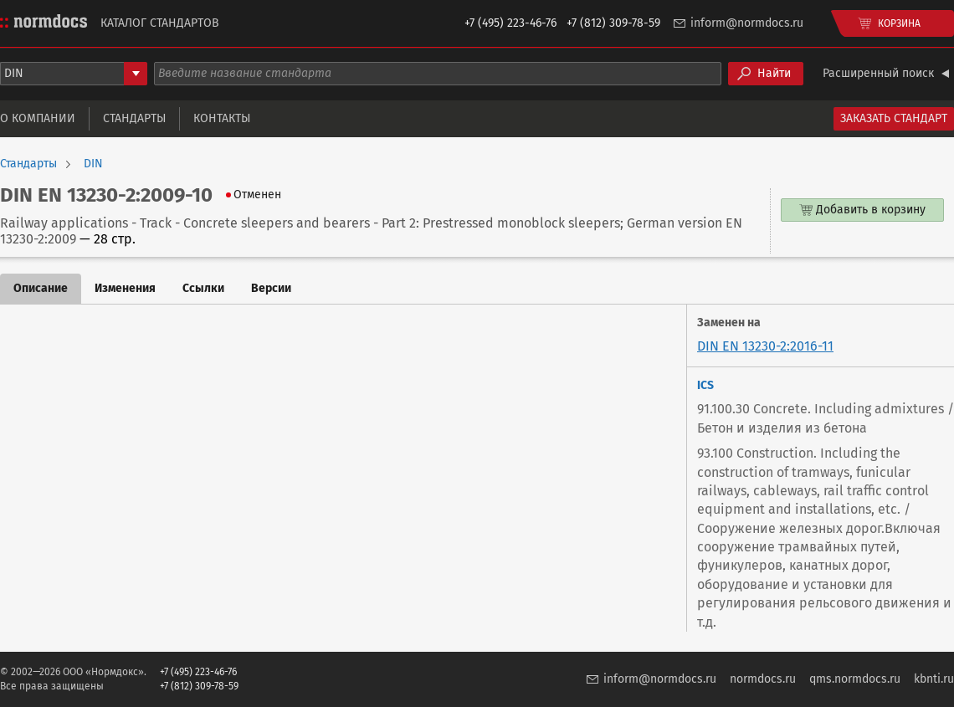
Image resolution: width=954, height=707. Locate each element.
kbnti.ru (934, 679)
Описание (40, 288)
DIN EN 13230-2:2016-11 (765, 346)
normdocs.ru (763, 679)
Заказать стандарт (893, 118)
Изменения (125, 288)
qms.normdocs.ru (854, 679)
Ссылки (203, 288)
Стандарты (134, 118)
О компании (37, 118)
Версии (271, 288)
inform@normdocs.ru (746, 23)
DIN (93, 164)
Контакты (221, 118)
